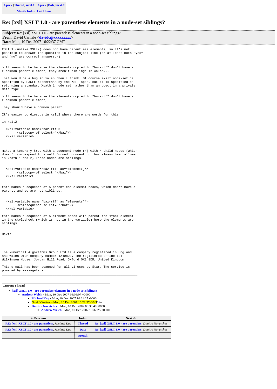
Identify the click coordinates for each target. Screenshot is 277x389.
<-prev (7, 5)
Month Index (26, 11)
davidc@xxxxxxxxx (55, 37)
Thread (19, 5)
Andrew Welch (32, 341)
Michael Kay (40, 344)
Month (83, 382)
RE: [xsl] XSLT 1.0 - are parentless (29, 370)
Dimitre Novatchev (44, 352)
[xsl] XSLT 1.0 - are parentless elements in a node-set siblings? (54, 337)
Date (51, 5)
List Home (44, 11)
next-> (30, 5)
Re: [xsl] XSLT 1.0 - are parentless (118, 370)
